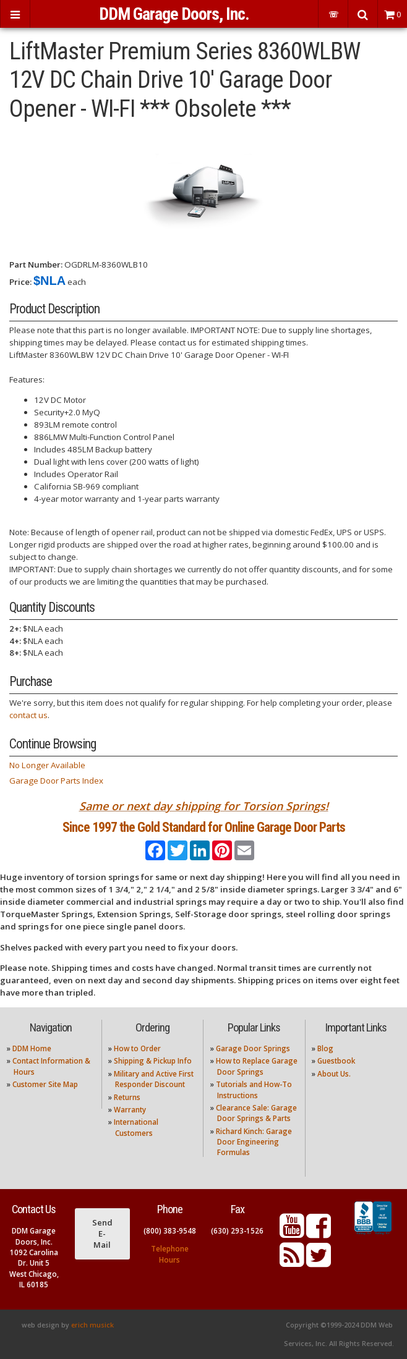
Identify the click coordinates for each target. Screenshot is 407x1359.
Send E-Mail (102, 1233)
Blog (325, 1048)
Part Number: (35, 264)
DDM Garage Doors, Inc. (174, 14)
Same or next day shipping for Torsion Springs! (203, 805)
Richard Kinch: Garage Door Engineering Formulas (254, 1142)
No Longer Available (47, 765)
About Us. (334, 1073)
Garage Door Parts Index (56, 780)
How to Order (137, 1048)
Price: (20, 281)
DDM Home (31, 1048)
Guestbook (336, 1060)
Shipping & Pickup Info (153, 1060)
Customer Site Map (45, 1084)
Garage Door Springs (253, 1048)
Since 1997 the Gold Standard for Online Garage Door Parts (203, 827)
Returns (127, 1097)
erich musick (92, 1325)
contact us (28, 715)
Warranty (130, 1109)
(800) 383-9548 (170, 1230)
